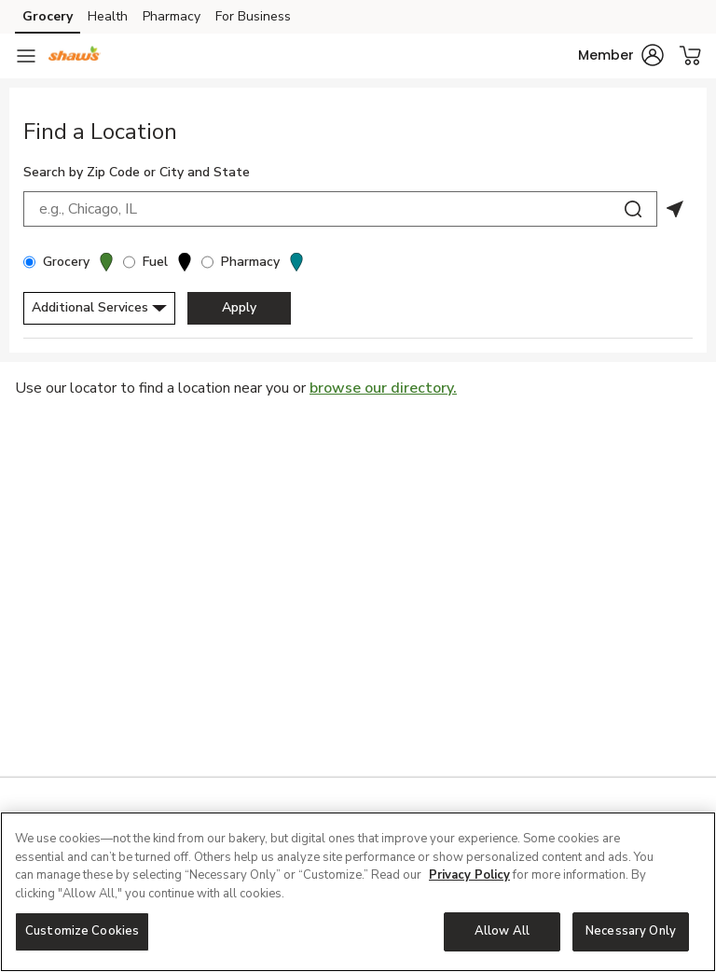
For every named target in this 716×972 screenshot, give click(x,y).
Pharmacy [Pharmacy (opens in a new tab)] (171, 16)
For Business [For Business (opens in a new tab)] (253, 16)
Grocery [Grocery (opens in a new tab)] (47, 16)
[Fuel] (129, 262)
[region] (358, 892)
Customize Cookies (82, 931)
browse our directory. (383, 388)
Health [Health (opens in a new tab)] (108, 16)
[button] (621, 55)
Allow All (502, 931)
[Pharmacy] (207, 262)
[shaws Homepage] (74, 56)
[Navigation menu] (26, 56)
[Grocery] (29, 262)
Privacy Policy (469, 875)
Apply (239, 307)
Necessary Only (630, 931)
